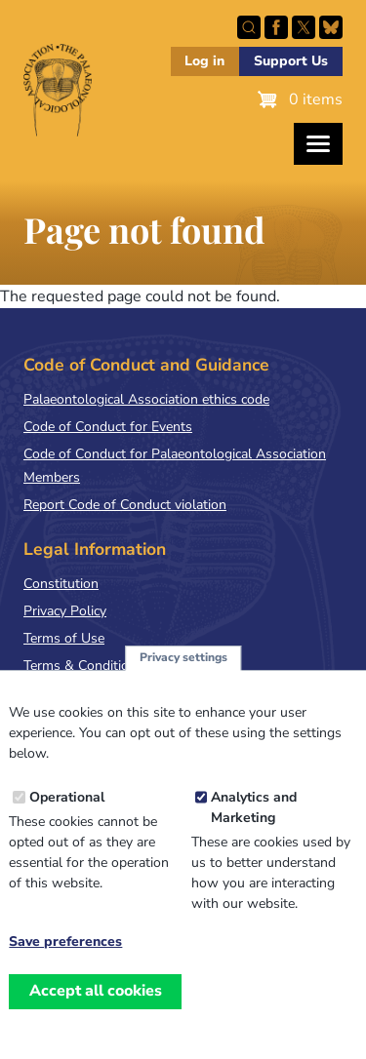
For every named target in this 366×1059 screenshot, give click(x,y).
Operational (66, 820)
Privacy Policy (64, 611)
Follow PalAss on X (303, 27)
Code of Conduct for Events (107, 426)
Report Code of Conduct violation (124, 504)
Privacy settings (183, 680)
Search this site (249, 27)
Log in (204, 61)
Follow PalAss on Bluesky (331, 27)
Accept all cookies (95, 1014)
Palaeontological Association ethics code (146, 399)
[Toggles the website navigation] (318, 144)
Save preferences (65, 965)
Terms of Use (63, 638)
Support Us (291, 61)
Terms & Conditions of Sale (106, 665)
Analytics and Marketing (254, 830)
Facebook (276, 27)
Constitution (61, 583)
